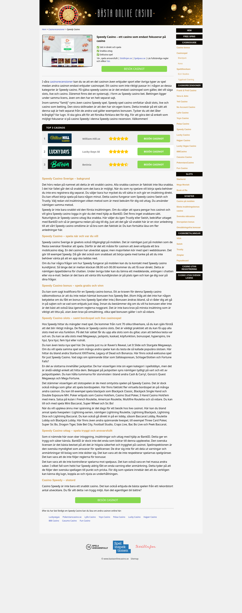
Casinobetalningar (189, 233)
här (108, 61)
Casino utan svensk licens (189, 276)
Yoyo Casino (104, 517)
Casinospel (182, 53)
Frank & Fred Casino (186, 90)
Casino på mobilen (186, 201)
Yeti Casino (182, 101)
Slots (189, 174)
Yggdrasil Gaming (186, 79)
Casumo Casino (69, 520)
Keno (180, 63)
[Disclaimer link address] (121, 554)
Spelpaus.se (139, 58)
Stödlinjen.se (126, 58)
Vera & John (182, 96)
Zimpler (180, 255)
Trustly (180, 249)
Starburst (181, 179)
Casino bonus (183, 47)
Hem (189, 30)
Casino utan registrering (189, 267)
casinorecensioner (61, 81)
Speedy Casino (184, 129)
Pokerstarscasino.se (72, 517)
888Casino (182, 151)
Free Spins (189, 36)
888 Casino (54, 520)
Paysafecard (183, 260)
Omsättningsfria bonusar (189, 227)
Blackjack (182, 58)
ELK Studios (183, 74)
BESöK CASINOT (154, 138)
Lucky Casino (134, 517)
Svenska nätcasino (186, 216)
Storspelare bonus (185, 222)
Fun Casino (85, 520)
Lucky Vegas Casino (186, 146)
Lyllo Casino (90, 517)
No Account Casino (186, 107)
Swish (180, 244)
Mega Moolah (183, 185)
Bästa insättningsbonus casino (188, 209)
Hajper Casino (150, 517)
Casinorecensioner (189, 85)
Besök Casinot (134, 69)
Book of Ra (182, 190)
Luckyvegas (54, 517)
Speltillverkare (183, 69)
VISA (179, 238)
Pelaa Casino (119, 517)
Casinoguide (189, 42)
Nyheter (189, 196)
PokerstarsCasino (185, 163)
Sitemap (134, 558)
